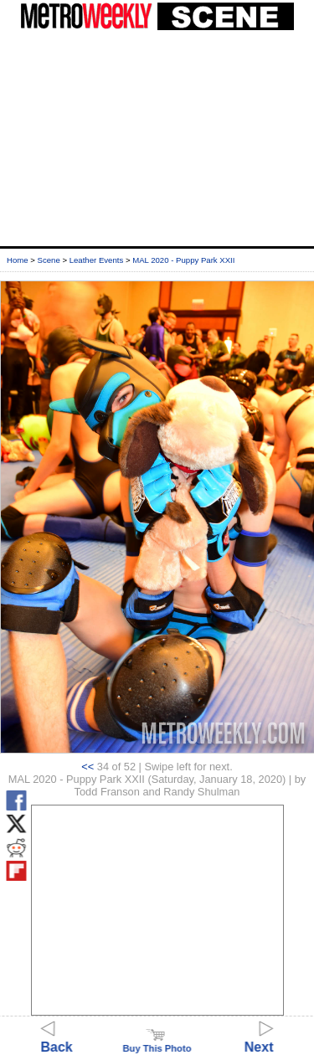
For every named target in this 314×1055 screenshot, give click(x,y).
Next (259, 1039)
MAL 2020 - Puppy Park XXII (183, 260)
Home (17, 260)
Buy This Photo (156, 1043)
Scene (49, 260)
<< (87, 766)
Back (57, 1039)
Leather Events (96, 260)
